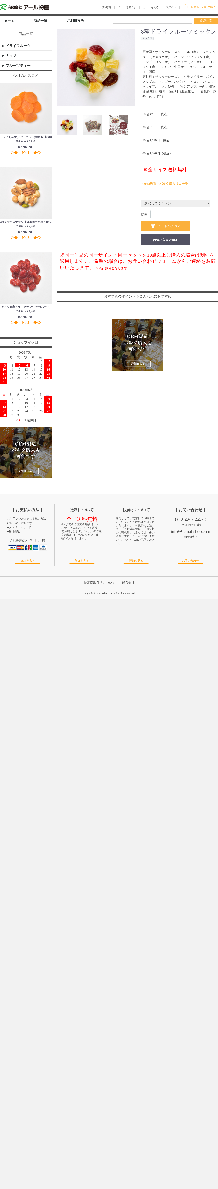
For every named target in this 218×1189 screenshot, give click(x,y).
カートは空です (127, 7)
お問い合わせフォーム (152, 261)
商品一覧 (40, 21)
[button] (67, 125)
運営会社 (128, 583)
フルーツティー (18, 65)
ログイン (171, 7)
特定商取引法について (99, 583)
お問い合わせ (190, 560)
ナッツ (10, 56)
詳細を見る (27, 560)
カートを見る (151, 7)
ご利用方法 (75, 21)
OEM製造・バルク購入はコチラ (165, 183)
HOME (8, 21)
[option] (96, 67)
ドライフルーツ (18, 46)
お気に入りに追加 (165, 240)
